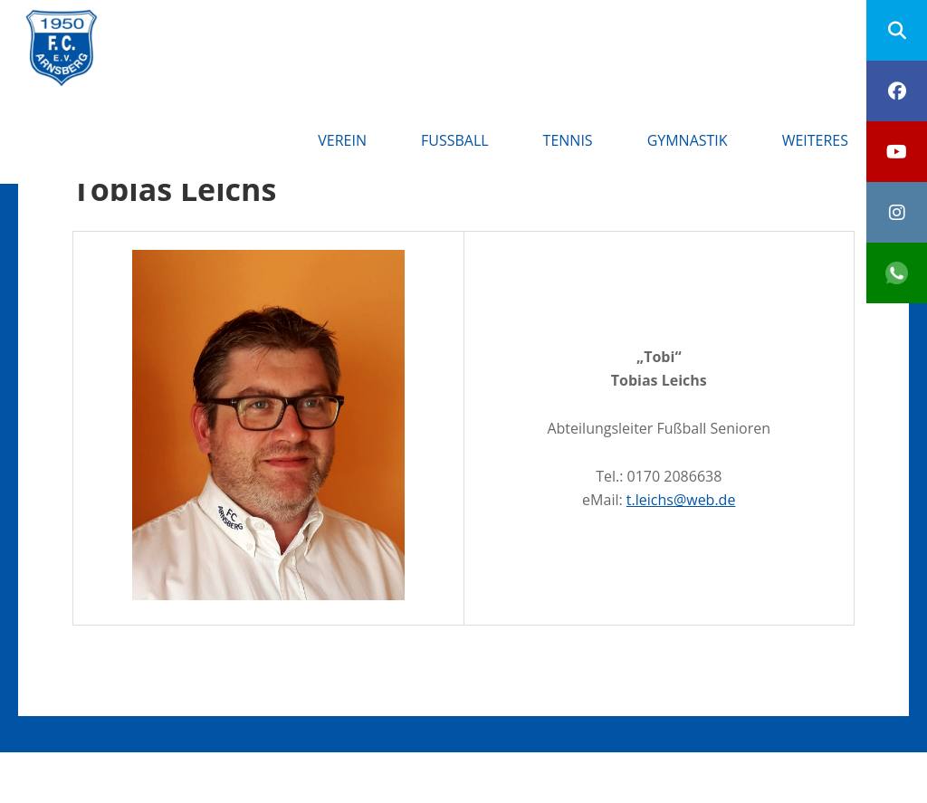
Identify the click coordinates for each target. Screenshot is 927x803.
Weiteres (815, 140)
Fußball (455, 140)
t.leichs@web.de (681, 500)
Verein (342, 140)
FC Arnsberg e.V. (218, 27)
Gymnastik (687, 140)
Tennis (568, 140)
